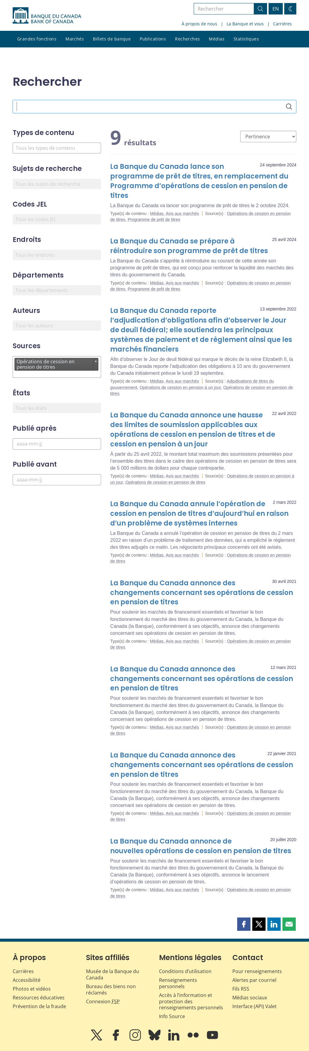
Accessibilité (26, 980)
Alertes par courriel (254, 980)
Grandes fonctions (36, 39)
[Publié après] (57, 443)
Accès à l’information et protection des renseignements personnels (191, 1001)
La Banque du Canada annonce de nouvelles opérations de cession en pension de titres (200, 846)
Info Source (172, 1016)
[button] (243, 924)
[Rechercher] (289, 106)
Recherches (187, 39)
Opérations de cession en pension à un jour (180, 387)
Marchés (74, 39)
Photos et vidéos (32, 988)
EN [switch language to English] (275, 8)
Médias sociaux (249, 997)
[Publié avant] (57, 479)
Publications (153, 39)
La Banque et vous (245, 24)
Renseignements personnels (178, 983)
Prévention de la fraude (39, 1006)
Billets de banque (112, 39)
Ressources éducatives (39, 997)
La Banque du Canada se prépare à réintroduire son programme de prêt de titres (189, 246)
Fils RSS (240, 988)
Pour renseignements (257, 971)
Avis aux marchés (182, 213)
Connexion (103, 1001)
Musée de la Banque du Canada (112, 974)
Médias (217, 39)
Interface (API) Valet (254, 1006)
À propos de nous (199, 24)
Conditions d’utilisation (185, 971)
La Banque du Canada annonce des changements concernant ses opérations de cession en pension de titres (201, 592)
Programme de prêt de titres (154, 219)
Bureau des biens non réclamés (111, 989)
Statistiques (246, 39)
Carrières (282, 24)
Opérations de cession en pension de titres (165, 482)
